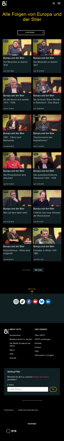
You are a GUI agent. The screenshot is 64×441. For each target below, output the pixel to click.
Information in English (44, 355)
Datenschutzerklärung (28, 410)
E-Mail (10, 385)
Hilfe (11, 354)
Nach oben (32, 291)
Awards (13, 358)
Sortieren (34, 32)
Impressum (9, 410)
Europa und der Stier (13, 58)
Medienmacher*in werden (21, 339)
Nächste (38, 270)
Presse (38, 347)
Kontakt (38, 343)
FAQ (36, 351)
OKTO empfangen (43, 339)
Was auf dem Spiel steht (15, 213)
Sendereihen (15, 335)
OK (53, 389)
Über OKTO (40, 335)
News (12, 350)
